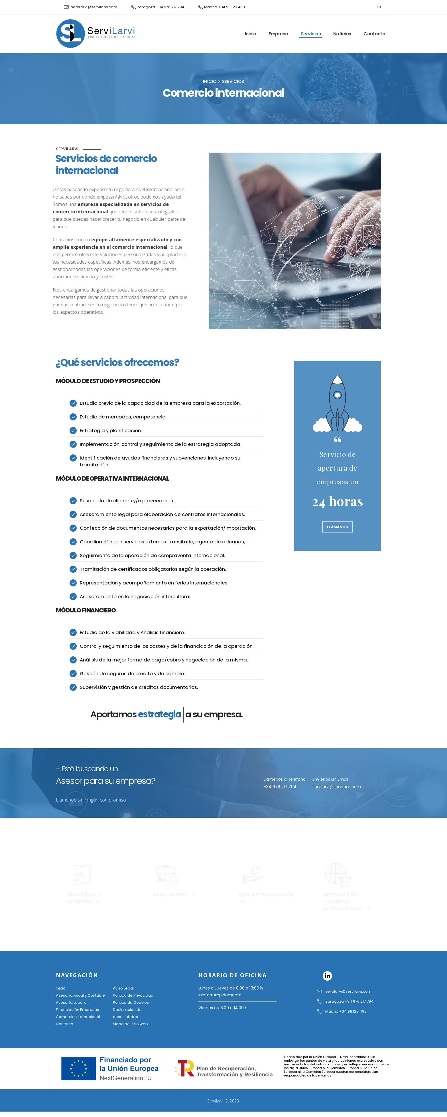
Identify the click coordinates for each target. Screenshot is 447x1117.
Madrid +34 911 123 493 (224, 7)
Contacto (374, 34)
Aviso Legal (124, 988)
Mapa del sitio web (131, 1022)
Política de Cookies (132, 1002)
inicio (209, 81)
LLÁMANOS (337, 527)
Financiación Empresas (78, 1016)
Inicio (250, 34)
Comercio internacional (79, 1022)
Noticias (342, 34)
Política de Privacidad (134, 995)
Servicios (311, 34)
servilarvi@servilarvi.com (94, 7)
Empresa (278, 34)
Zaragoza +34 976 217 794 (160, 7)
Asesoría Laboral (72, 1009)
